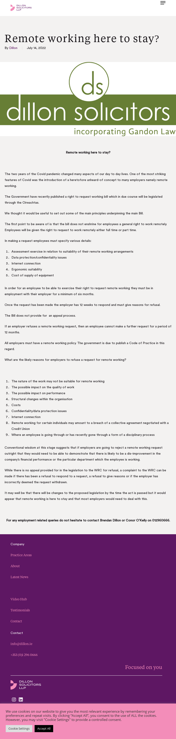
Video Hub (19, 599)
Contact (16, 621)
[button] (162, 7)
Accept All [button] (43, 728)
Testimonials (20, 610)
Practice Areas (21, 555)
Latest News (19, 577)
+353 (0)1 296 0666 (24, 655)
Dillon (13, 48)
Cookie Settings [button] (19, 728)
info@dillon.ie (21, 644)
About (15, 566)
